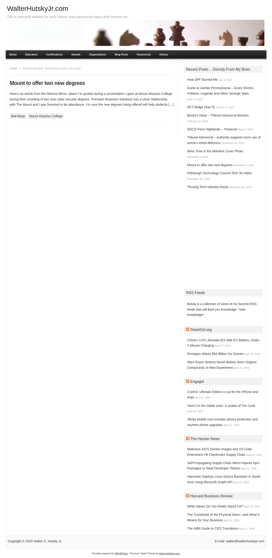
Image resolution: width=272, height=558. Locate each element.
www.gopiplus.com (169, 553)
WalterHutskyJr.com (37, 8)
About (13, 54)
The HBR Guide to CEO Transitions (212, 528)
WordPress (121, 553)
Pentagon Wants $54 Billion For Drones (215, 354)
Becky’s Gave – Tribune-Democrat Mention (218, 115)
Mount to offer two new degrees (47, 83)
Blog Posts (121, 54)
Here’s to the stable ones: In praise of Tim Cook (221, 406)
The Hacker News (205, 439)
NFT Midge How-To (201, 107)
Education (31, 54)
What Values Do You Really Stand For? (215, 506)
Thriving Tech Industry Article (208, 187)
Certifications (54, 54)
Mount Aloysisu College (46, 116)
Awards (76, 54)
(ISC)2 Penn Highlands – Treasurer (212, 129)
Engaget (197, 382)
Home (14, 68)
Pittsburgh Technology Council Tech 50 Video (219, 173)
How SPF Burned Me (202, 79)
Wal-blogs (18, 116)
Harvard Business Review (211, 496)
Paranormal (144, 54)
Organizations (97, 54)
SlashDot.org (201, 330)
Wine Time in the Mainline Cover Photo (215, 151)
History (164, 54)
